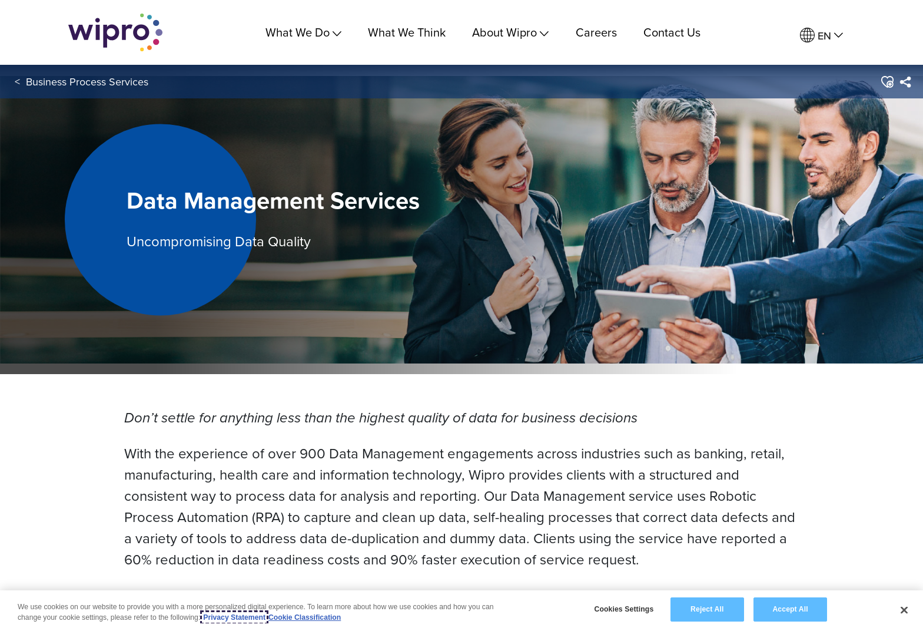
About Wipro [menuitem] (510, 32)
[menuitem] (821, 35)
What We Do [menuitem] (303, 32)
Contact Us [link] (671, 32)
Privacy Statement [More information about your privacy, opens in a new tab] (234, 617)
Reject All (706, 609)
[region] (461, 610)
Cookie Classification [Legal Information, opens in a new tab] (304, 617)
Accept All (790, 609)
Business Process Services (87, 81)
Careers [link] (596, 32)
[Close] (904, 610)
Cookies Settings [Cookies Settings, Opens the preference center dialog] (623, 609)
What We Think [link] (407, 32)
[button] (887, 82)
